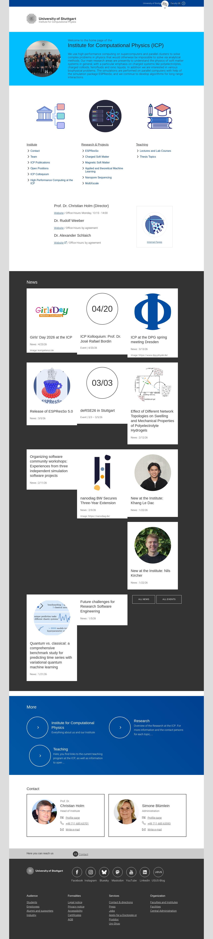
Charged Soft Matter (97, 156)
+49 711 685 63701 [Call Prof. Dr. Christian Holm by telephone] (77, 823)
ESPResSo (92, 150)
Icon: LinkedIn (145, 872)
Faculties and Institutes (164, 902)
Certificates (74, 915)
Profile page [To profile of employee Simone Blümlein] (155, 817)
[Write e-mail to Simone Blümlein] (152, 829)
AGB (70, 919)
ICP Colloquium (39, 174)
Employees (33, 906)
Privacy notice (76, 906)
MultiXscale (92, 183)
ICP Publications (40, 162)
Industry (31, 915)
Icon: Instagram (91, 872)
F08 (175, 3)
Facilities (155, 906)
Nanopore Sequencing (98, 177)
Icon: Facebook (77, 872)
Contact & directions (121, 902)
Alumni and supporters (40, 910)
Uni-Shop (114, 923)
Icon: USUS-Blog (158, 872)
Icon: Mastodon (118, 872)
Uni (153, 3)
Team (33, 156)
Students (32, 902)
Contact (35, 150)
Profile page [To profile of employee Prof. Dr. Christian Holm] (73, 817)
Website (59, 213)
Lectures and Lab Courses (155, 150)
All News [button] (143, 599)
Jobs (112, 910)
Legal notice (75, 902)
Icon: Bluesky (104, 872)
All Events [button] (168, 599)
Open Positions (39, 168)
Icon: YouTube (131, 872)
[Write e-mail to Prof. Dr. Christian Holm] (70, 829)
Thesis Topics (148, 156)
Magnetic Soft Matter (97, 162)
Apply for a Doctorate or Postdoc (123, 917)
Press (112, 906)
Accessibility (75, 910)
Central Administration (163, 910)
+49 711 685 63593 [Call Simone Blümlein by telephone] (159, 823)
